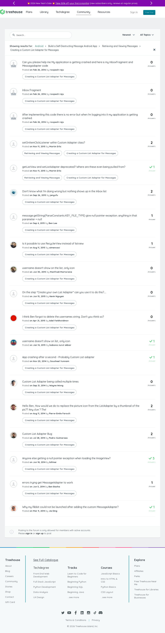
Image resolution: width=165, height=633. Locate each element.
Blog (7, 571)
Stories (8, 586)
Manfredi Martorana (61, 272)
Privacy (96, 620)
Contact (9, 596)
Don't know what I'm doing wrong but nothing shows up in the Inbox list (64, 191)
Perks (137, 576)
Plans (29, 12)
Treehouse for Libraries (146, 589)
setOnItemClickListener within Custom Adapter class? (53, 142)
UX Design (38, 597)
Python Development (44, 586)
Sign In (134, 12)
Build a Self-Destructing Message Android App (72, 46)
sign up (40, 533)
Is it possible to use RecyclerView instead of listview (53, 243)
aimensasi (54, 247)
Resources (104, 12)
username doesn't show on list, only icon (46, 341)
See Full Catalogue (45, 560)
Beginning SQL (75, 586)
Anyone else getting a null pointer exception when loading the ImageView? (66, 458)
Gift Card (10, 602)
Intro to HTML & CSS (109, 580)
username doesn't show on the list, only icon (48, 268)
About (8, 565)
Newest (126, 34)
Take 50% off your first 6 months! (72, 3)
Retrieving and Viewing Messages (120, 46)
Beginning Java (76, 592)
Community (83, 12)
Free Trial (149, 12)
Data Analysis (40, 592)
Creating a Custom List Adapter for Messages (34, 50)
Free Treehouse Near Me (145, 583)
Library (44, 12)
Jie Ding (53, 511)
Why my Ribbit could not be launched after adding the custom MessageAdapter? (70, 507)
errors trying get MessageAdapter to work (47, 482)
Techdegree (63, 12)
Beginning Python (77, 581)
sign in (28, 533)
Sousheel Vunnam (59, 361)
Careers (9, 576)
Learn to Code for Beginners (77, 575)
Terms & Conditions (75, 620)
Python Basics (108, 586)
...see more (73, 597)
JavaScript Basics (110, 573)
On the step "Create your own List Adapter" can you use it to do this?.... (64, 292)
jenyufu (54, 195)
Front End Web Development (41, 575)
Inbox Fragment (31, 90)
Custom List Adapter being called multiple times (50, 381)
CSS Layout (107, 592)
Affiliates (138, 571)
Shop (8, 591)
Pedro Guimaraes (58, 438)
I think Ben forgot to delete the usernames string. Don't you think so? (63, 316)
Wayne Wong (56, 385)
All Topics (145, 34)
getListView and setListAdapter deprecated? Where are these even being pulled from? (73, 166)
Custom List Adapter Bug (37, 433)
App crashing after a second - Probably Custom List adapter (58, 357)
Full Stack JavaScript (44, 581)
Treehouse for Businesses (141, 596)
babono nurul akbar (60, 345)
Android (39, 46)
